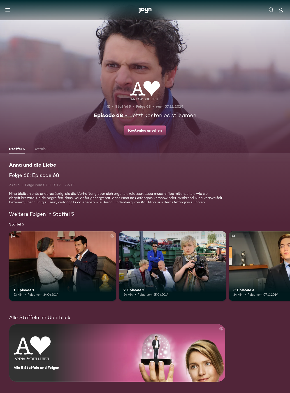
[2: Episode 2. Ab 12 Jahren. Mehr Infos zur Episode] (172, 266)
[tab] (17, 149)
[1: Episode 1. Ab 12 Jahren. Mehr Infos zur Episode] (62, 266)
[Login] (281, 10)
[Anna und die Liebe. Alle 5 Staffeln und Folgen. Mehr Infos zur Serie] (117, 353)
